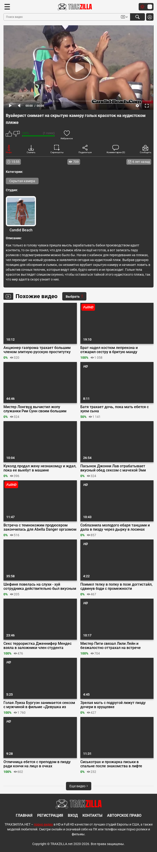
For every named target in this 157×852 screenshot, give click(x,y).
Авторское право (124, 815)
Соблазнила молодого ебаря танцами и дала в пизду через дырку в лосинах (115, 527)
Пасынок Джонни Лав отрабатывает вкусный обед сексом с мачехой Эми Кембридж (113, 468)
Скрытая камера (22, 181)
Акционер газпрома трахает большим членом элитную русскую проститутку (37, 350)
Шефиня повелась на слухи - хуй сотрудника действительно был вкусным (39, 586)
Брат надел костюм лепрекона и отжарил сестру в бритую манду (109, 350)
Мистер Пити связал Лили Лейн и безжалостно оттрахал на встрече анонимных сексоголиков (110, 646)
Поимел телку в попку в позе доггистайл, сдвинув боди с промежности (116, 586)
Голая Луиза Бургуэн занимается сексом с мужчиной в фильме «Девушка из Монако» (39, 705)
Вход (73, 815)
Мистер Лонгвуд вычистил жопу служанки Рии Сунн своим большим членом (34, 409)
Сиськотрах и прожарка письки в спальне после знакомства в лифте (111, 764)
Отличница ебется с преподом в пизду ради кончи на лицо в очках (37, 764)
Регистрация (50, 815)
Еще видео (78, 786)
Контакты (92, 815)
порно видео (43, 824)
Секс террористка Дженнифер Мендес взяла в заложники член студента (37, 646)
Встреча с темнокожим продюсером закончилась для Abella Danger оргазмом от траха (39, 527)
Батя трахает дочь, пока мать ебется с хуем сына (114, 409)
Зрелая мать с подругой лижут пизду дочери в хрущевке (113, 705)
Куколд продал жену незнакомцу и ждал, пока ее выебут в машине (39, 468)
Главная (24, 815)
